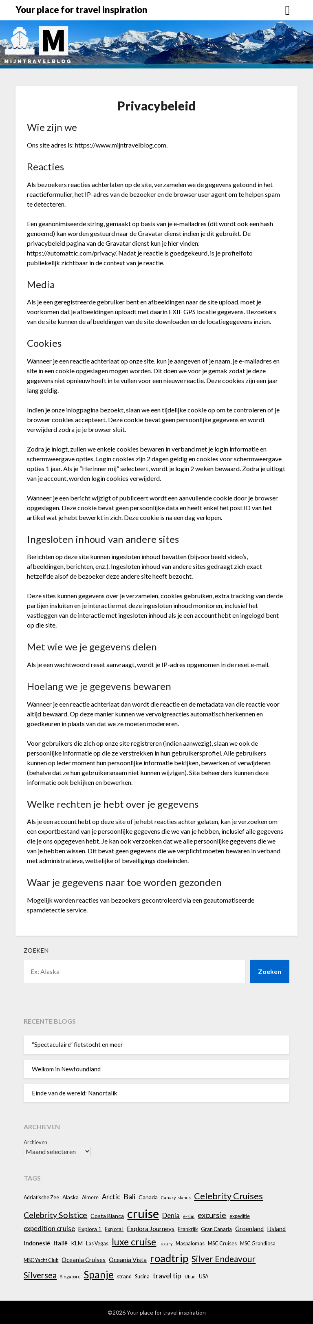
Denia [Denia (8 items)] (171, 1215)
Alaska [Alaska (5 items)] (70, 1197)
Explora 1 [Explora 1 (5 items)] (89, 1228)
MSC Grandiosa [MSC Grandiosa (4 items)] (258, 1243)
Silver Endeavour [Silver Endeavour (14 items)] (224, 1259)
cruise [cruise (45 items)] (143, 1213)
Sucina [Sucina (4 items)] (142, 1276)
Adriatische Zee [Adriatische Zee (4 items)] (41, 1197)
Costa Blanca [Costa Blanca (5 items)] (107, 1215)
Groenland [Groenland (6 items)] (249, 1228)
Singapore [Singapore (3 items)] (70, 1276)
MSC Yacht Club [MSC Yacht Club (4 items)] (41, 1260)
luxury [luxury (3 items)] (165, 1243)
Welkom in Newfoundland (66, 1069)
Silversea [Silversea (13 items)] (40, 1275)
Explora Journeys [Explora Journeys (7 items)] (150, 1228)
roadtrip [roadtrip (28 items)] (169, 1258)
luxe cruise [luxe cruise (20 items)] (134, 1241)
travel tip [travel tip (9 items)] (167, 1275)
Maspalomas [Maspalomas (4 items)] (190, 1243)
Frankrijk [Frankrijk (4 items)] (188, 1229)
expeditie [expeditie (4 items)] (239, 1216)
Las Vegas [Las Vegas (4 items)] (97, 1243)
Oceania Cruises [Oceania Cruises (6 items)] (84, 1259)
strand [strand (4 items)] (124, 1276)
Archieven (35, 1142)
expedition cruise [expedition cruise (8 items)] (49, 1228)
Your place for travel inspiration (81, 9)
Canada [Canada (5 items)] (148, 1197)
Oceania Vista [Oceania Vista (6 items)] (128, 1259)
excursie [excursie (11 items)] (212, 1215)
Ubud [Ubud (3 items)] (190, 1276)
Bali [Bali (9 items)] (129, 1196)
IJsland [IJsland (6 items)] (276, 1228)
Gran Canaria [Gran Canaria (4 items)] (216, 1229)
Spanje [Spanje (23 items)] (99, 1274)
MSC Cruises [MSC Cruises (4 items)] (222, 1243)
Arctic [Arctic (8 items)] (111, 1196)
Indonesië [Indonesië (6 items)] (37, 1243)
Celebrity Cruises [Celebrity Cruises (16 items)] (228, 1196)
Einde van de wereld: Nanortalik (74, 1093)
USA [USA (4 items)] (203, 1276)
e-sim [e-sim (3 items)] (188, 1216)
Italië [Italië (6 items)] (60, 1243)
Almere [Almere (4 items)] (90, 1197)
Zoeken (36, 950)
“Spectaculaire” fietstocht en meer (77, 1044)
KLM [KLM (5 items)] (77, 1243)
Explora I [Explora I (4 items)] (114, 1229)
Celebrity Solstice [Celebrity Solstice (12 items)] (55, 1215)
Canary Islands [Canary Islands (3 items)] (176, 1197)
